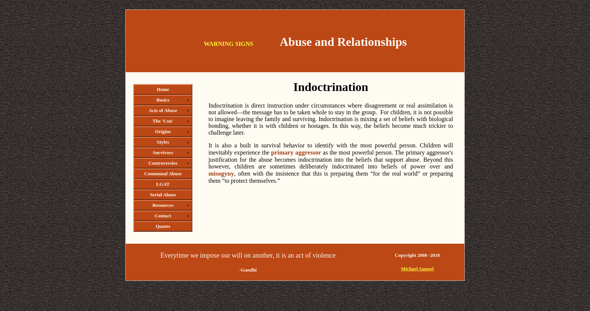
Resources (162, 205)
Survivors (163, 152)
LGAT (163, 184)
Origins (163, 131)
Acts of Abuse (163, 110)
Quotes (163, 226)
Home (163, 89)
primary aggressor (296, 152)
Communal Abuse (162, 173)
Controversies (162, 163)
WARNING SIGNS (228, 44)
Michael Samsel (417, 269)
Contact (163, 215)
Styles (163, 142)
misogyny (221, 173)
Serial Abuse (163, 194)
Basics (163, 100)
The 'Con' (162, 121)
